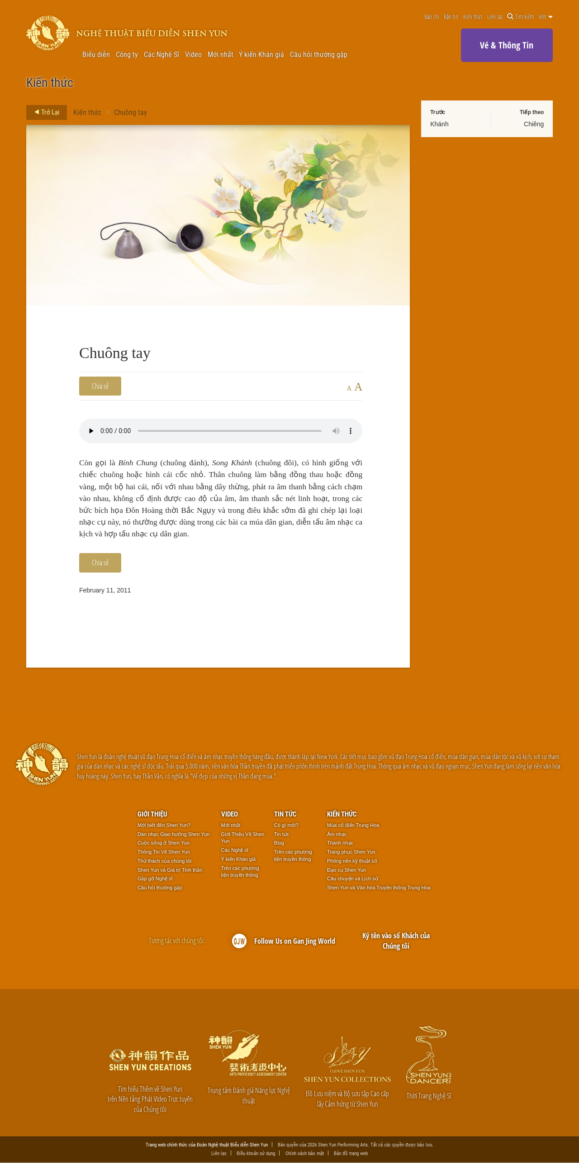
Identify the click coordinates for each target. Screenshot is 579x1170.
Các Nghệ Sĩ (161, 54)
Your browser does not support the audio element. (220, 431)
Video (193, 54)
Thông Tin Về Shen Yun (164, 859)
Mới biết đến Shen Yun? (164, 832)
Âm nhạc (336, 841)
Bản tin (451, 16)
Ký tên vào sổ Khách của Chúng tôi (396, 947)
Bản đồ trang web (351, 1159)
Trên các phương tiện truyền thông (240, 878)
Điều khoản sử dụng (256, 1159)
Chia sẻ (100, 386)
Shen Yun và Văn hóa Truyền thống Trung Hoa (379, 895)
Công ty (127, 54)
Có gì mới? (286, 832)
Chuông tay (130, 112)
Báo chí (431, 16)
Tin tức (285, 820)
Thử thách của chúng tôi (164, 868)
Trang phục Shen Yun (351, 859)
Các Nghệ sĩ (234, 857)
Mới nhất (220, 54)
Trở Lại (44, 112)
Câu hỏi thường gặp (318, 54)
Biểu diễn (96, 54)
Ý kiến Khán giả (261, 54)
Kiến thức (473, 16)
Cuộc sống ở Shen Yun (164, 850)
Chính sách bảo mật (304, 1159)
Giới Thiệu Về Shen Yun (243, 844)
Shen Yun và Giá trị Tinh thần (170, 876)
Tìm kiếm (520, 16)
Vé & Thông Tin (506, 45)
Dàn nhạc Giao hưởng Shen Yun (173, 841)
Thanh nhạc (340, 850)
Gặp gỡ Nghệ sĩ (155, 885)
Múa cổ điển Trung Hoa (353, 832)
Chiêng (534, 124)
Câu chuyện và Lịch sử (352, 885)
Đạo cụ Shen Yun (346, 876)
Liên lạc (495, 16)
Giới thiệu (152, 820)
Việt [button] (546, 16)
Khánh (439, 124)
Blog (279, 850)
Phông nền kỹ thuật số (352, 868)
